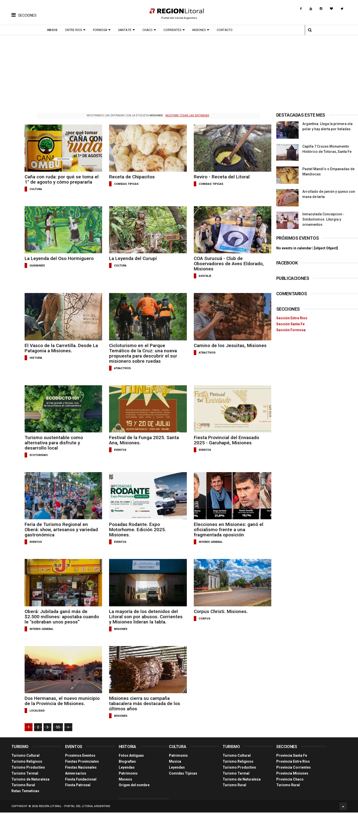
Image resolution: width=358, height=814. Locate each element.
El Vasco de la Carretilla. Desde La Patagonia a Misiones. (61, 347)
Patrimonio (128, 775)
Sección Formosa (291, 330)
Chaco (149, 30)
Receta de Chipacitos (131, 177)
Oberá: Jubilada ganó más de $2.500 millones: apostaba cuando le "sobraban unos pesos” (61, 616)
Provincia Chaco (290, 781)
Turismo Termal (24, 775)
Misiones (200, 30)
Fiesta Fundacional (80, 781)
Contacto (226, 30)
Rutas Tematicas (25, 793)
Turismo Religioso (26, 763)
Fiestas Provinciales (82, 763)
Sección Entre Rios (291, 318)
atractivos (121, 368)
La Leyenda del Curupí (132, 258)
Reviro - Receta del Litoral (219, 177)
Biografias (127, 763)
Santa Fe (126, 30)
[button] (24, 11)
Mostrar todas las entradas (185, 115)
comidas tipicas (125, 184)
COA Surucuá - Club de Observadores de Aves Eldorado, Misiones (226, 264)
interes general (208, 541)
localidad (37, 715)
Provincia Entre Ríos (293, 763)
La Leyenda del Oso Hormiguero (59, 258)
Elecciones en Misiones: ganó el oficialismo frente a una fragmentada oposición (226, 529)
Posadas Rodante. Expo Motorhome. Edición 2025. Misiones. (136, 529)
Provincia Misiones (292, 775)
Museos (125, 781)
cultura (36, 189)
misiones (119, 628)
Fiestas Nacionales (81, 769)
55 (58, 729)
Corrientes (174, 30)
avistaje (202, 276)
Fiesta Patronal (77, 787)
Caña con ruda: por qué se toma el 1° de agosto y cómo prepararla (61, 179)
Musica (175, 763)
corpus (202, 618)
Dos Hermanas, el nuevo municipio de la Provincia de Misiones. (55, 703)
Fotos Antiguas (131, 757)
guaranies (37, 265)
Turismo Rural (23, 787)
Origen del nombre (134, 787)
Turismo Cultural (25, 757)
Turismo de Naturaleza (30, 781)
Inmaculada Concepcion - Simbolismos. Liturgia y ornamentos (323, 219)
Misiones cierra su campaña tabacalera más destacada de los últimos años (143, 703)
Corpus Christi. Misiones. (218, 611)
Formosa (101, 30)
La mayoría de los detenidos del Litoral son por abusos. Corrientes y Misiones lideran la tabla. (145, 616)
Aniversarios (75, 775)
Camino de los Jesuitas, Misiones (227, 345)
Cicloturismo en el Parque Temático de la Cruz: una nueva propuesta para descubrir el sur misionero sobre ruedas (142, 353)
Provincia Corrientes (293, 769)
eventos (119, 449)
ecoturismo (39, 454)
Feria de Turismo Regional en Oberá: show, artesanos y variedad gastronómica (61, 529)
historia (36, 357)
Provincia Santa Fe (291, 757)
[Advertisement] (179, 72)
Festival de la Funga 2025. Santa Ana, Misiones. (143, 439)
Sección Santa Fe (290, 324)
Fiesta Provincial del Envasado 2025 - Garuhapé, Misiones (224, 439)
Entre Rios (75, 30)
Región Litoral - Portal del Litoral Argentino (75, 807)
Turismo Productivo (28, 769)
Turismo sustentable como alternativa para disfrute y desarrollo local (54, 442)
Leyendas (127, 769)
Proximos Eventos (80, 757)
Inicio (53, 30)
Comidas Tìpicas (183, 775)
